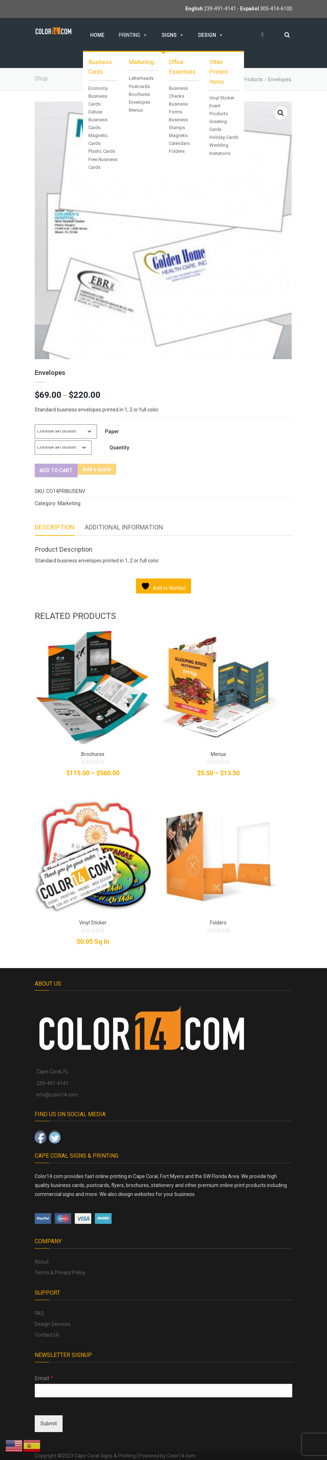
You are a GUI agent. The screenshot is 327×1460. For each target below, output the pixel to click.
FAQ (39, 1313)
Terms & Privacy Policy (60, 1272)
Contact (173, 53)
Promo (99, 53)
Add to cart (55, 470)
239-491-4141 (220, 8)
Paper (112, 431)
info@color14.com (57, 1095)
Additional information (124, 527)
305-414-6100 (276, 8)
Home (97, 35)
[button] (280, 113)
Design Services (52, 1324)
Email (44, 1378)
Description (55, 527)
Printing (133, 35)
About (42, 1262)
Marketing (69, 503)
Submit (48, 1423)
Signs (173, 35)
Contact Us (47, 1335)
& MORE (135, 53)
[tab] (55, 527)
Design (210, 35)
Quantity (119, 447)
